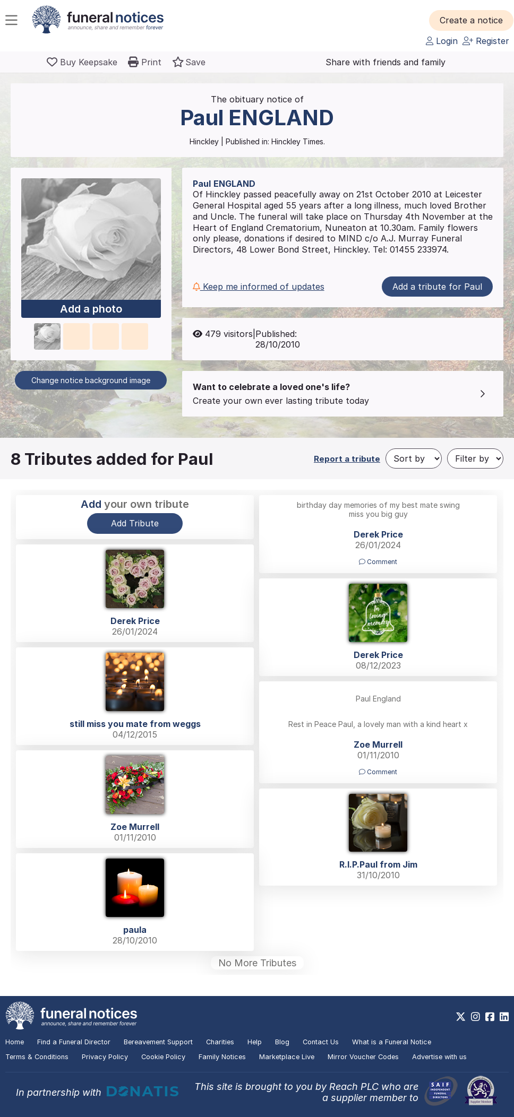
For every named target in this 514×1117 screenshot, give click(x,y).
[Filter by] (475, 458)
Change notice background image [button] (90, 380)
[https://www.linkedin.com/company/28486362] (504, 1016)
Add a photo (91, 308)
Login (442, 41)
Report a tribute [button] (347, 459)
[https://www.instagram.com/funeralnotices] (475, 1016)
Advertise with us (439, 1057)
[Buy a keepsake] (82, 62)
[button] (471, 20)
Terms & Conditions (36, 1057)
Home (14, 1042)
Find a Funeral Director (73, 1042)
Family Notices (222, 1057)
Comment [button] (378, 562)
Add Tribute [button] (135, 523)
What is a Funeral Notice (391, 1042)
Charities (220, 1042)
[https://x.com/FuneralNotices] (461, 1016)
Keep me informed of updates (258, 286)
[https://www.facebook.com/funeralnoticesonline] (489, 1016)
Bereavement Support (158, 1042)
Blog (282, 1042)
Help (254, 1042)
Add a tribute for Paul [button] (437, 286)
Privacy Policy (105, 1057)
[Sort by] (413, 458)
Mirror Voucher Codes (363, 1057)
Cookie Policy (163, 1057)
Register (485, 41)
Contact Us (321, 1042)
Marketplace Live (286, 1057)
